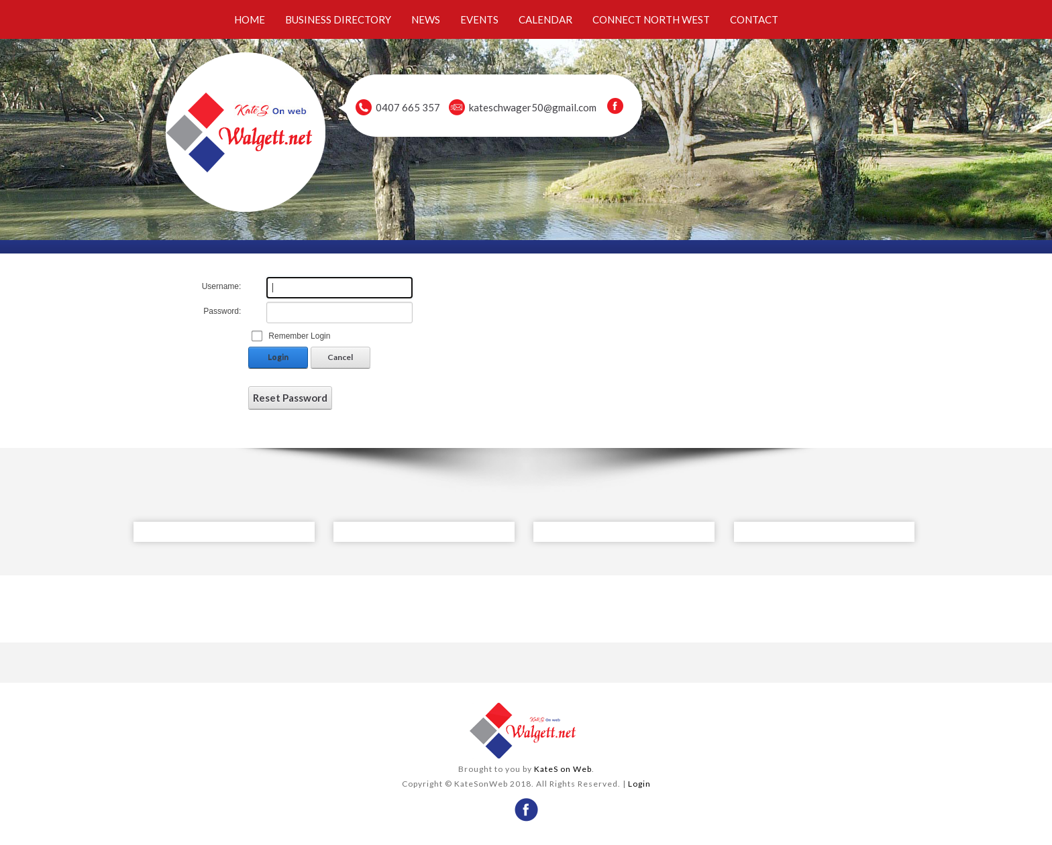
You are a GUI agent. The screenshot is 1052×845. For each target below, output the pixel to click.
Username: (222, 286)
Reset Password (290, 398)
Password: (222, 311)
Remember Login (299, 336)
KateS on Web (563, 769)
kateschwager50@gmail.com (532, 107)
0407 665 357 (408, 107)
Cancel (340, 357)
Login (278, 357)
